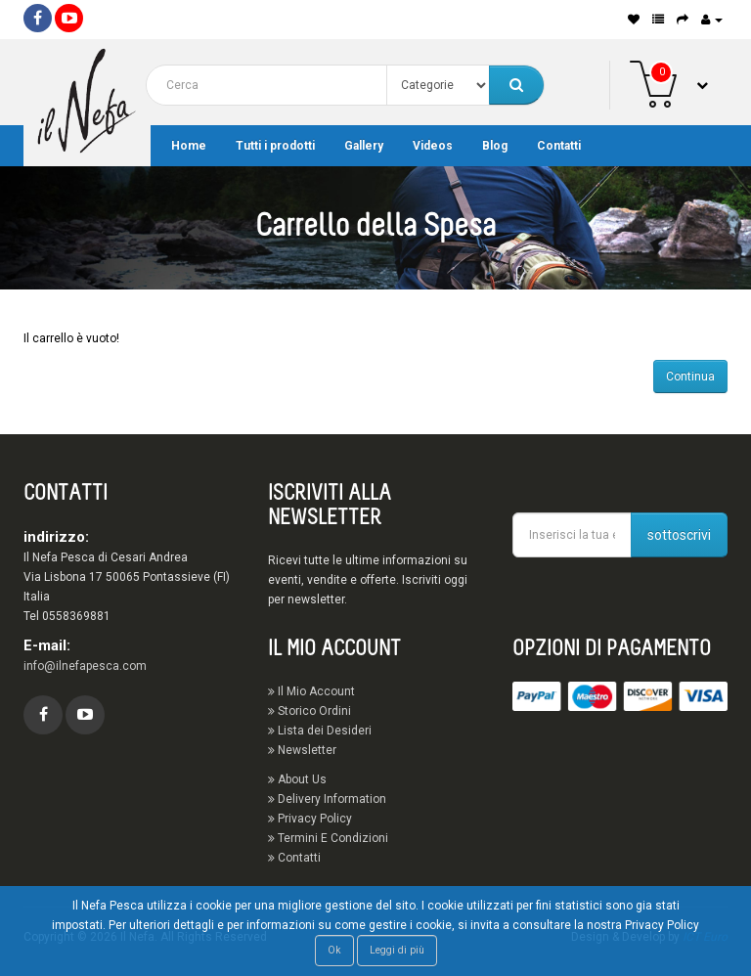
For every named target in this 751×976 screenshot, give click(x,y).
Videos (433, 146)
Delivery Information (327, 799)
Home (188, 146)
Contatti (559, 146)
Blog (495, 146)
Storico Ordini (309, 711)
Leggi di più (397, 950)
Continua (690, 376)
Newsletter (302, 750)
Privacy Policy (310, 818)
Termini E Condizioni (328, 838)
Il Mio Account (311, 691)
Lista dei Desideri (320, 730)
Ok (334, 950)
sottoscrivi (679, 535)
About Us (297, 779)
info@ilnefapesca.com (85, 666)
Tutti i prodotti (275, 146)
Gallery (363, 146)
